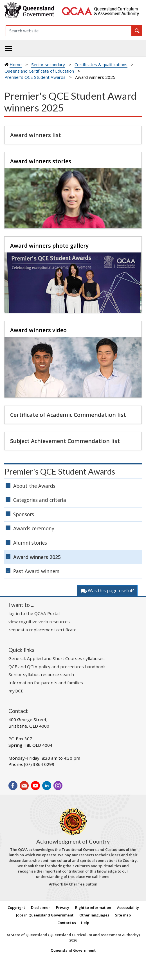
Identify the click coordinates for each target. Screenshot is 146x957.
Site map (123, 915)
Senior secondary (48, 64)
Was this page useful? (107, 590)
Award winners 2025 (37, 557)
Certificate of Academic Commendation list (68, 415)
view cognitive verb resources (39, 621)
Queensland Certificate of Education (39, 71)
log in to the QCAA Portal (34, 613)
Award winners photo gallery (49, 245)
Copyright (16, 907)
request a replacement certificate (42, 629)
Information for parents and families (45, 682)
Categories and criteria (39, 500)
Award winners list (35, 135)
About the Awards (34, 485)
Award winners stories (40, 161)
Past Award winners (36, 571)
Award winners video (38, 330)
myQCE (15, 691)
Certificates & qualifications (101, 64)
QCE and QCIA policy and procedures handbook (57, 666)
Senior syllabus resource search (41, 674)
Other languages (94, 915)
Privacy (62, 907)
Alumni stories (30, 542)
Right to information (93, 907)
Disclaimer (40, 907)
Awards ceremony (33, 528)
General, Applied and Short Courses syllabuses (56, 658)
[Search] (69, 30)
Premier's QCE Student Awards (35, 77)
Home (16, 64)
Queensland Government (73, 950)
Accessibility (128, 907)
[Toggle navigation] (8, 48)
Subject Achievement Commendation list (65, 441)
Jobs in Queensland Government (44, 915)
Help (85, 922)
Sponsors (23, 514)
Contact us (66, 922)
